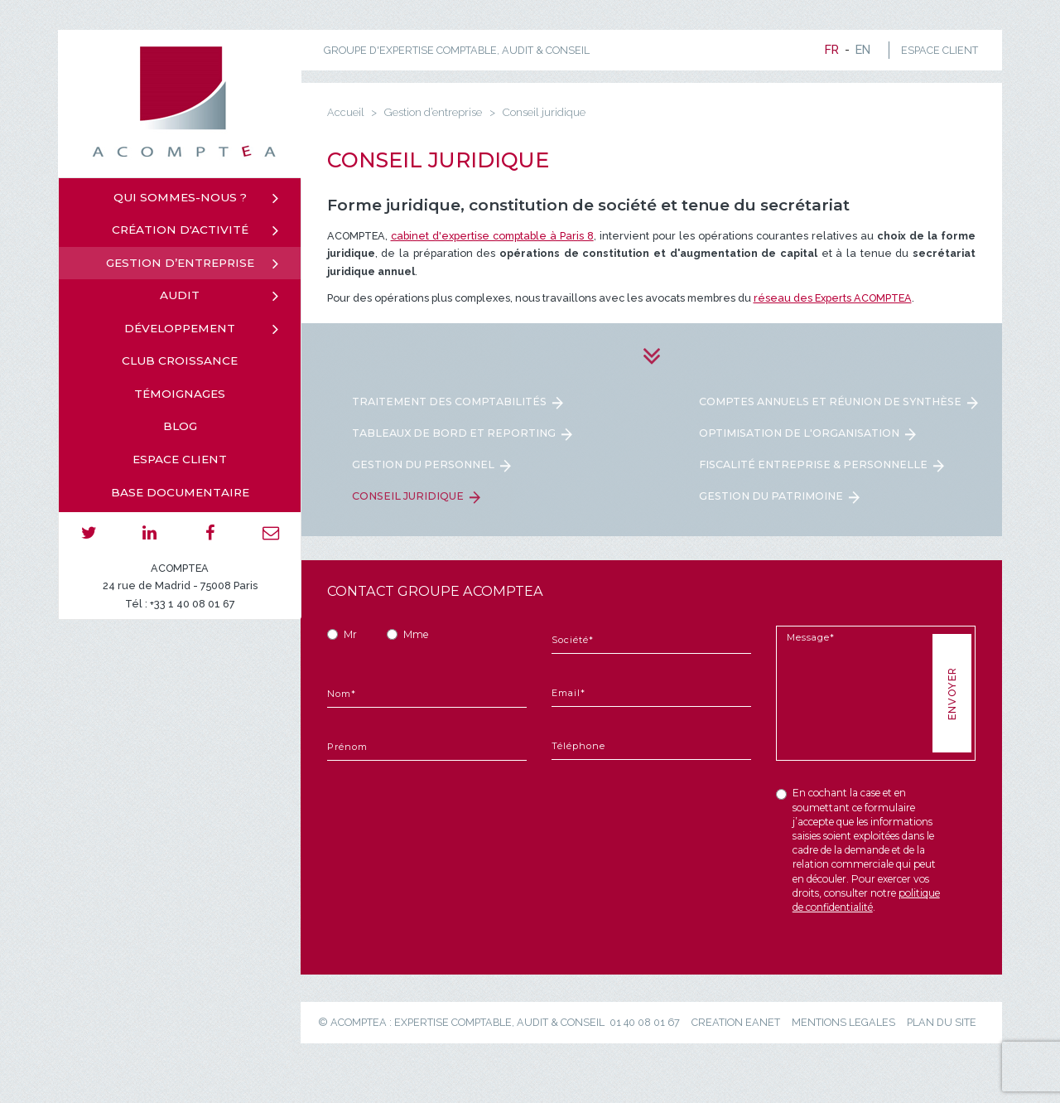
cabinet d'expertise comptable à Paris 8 (492, 236)
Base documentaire (180, 492)
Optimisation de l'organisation (799, 433)
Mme (415, 634)
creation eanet (735, 1022)
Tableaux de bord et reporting (454, 433)
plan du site (941, 1022)
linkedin (149, 533)
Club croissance (180, 360)
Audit (180, 295)
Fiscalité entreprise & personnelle (813, 464)
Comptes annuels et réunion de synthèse (830, 401)
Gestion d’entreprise (180, 262)
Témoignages (179, 393)
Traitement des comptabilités (449, 401)
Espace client (179, 459)
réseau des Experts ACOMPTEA (833, 298)
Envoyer (951, 693)
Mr (350, 634)
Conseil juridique (408, 496)
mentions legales (843, 1022)
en (862, 49)
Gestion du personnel (423, 464)
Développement (179, 328)
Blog (180, 426)
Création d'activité (180, 229)
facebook (210, 533)
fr (832, 49)
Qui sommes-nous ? (180, 197)
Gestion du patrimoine (771, 496)
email (270, 533)
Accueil (345, 112)
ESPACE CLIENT (939, 50)
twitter (89, 533)
